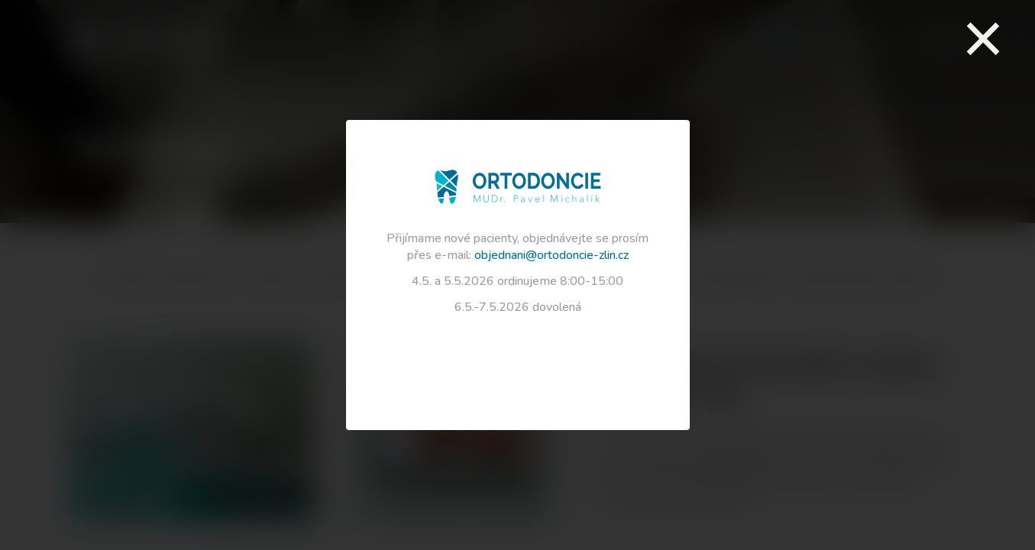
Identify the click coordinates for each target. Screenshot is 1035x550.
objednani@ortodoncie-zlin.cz (551, 255)
